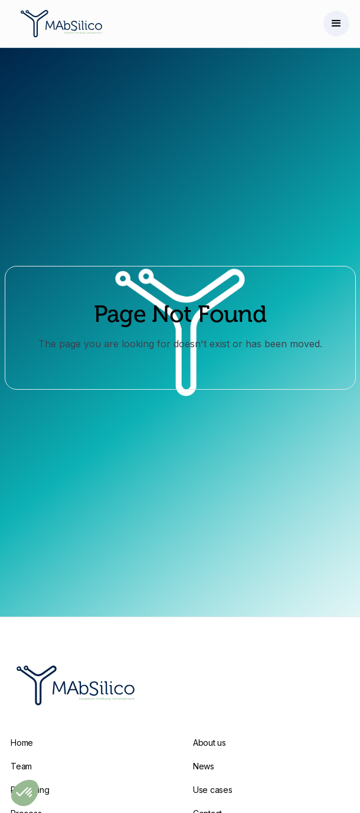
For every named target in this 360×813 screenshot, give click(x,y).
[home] (58, 23)
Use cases (212, 790)
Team (21, 766)
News (203, 766)
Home (22, 743)
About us (209, 743)
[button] (336, 24)
